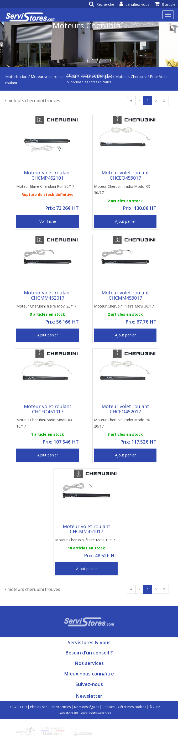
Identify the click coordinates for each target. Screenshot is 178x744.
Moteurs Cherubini (130, 76)
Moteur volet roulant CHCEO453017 (125, 175)
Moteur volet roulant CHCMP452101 (47, 175)
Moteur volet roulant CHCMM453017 (125, 295)
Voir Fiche (47, 221)
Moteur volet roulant (48, 76)
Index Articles (61, 707)
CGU (23, 707)
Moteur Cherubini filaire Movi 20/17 (46, 306)
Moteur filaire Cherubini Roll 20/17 (45, 186)
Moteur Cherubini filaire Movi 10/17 (85, 539)
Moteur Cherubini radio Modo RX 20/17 (122, 423)
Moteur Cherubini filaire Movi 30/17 (124, 306)
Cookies (108, 707)
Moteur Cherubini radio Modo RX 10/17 (44, 423)
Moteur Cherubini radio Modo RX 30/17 (122, 189)
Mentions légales (86, 707)
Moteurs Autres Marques (90, 76)
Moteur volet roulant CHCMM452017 (47, 295)
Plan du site (38, 707)
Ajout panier (125, 221)
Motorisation (16, 76)
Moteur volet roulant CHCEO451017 (47, 409)
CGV (13, 707)
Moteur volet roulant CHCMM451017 (86, 529)
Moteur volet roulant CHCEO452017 (125, 409)
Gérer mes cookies (132, 707)
